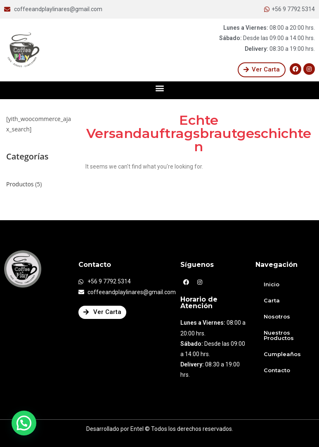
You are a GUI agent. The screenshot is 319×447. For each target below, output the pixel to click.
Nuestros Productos (279, 335)
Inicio (271, 284)
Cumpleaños (282, 354)
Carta (272, 300)
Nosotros (277, 316)
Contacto (277, 370)
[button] (262, 69)
